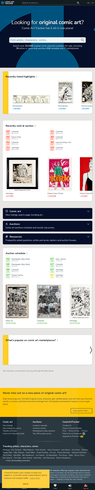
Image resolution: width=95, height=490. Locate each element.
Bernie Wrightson (63, 458)
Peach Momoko (63, 452)
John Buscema (49, 458)
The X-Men (7, 455)
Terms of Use (73, 431)
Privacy (84, 431)
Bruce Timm (79, 455)
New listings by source (12, 428)
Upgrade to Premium (72, 436)
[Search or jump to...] (78, 3)
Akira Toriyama (53, 449)
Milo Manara (19, 452)
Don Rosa (63, 455)
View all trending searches (18, 460)
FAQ (64, 431)
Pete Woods (41, 449)
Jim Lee (53, 452)
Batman (85, 449)
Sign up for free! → (81, 410)
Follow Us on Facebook (72, 433)
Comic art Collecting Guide (13, 433)
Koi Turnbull (16, 449)
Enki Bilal (17, 455)
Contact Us (66, 425)
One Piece (76, 449)
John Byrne (65, 449)
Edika (71, 455)
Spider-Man (7, 452)
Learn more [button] (35, 478)
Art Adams (40, 455)
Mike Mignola (28, 449)
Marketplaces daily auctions (44, 431)
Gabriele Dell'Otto (79, 452)
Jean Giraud (27, 458)
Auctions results (39, 428)
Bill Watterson (28, 455)
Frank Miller (30, 452)
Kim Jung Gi (7, 458)
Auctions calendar (40, 425)
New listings (8, 425)
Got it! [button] (25, 484)
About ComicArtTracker (72, 428)
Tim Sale (17, 458)
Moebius (6, 449)
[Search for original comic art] (50, 3)
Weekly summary (10, 431)
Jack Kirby (37, 458)
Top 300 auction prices (42, 433)
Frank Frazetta (42, 452)
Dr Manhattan (51, 455)
